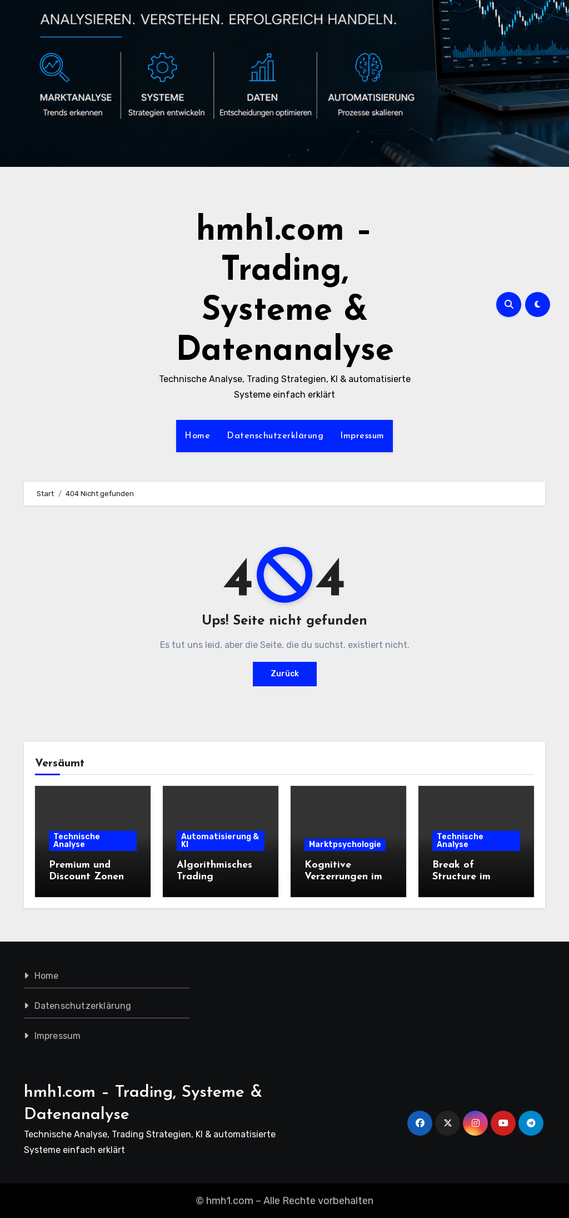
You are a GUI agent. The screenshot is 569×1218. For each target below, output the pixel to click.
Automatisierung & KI (220, 840)
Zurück (285, 674)
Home (197, 436)
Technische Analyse (76, 840)
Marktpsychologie (345, 844)
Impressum (362, 436)
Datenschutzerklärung (275, 436)
